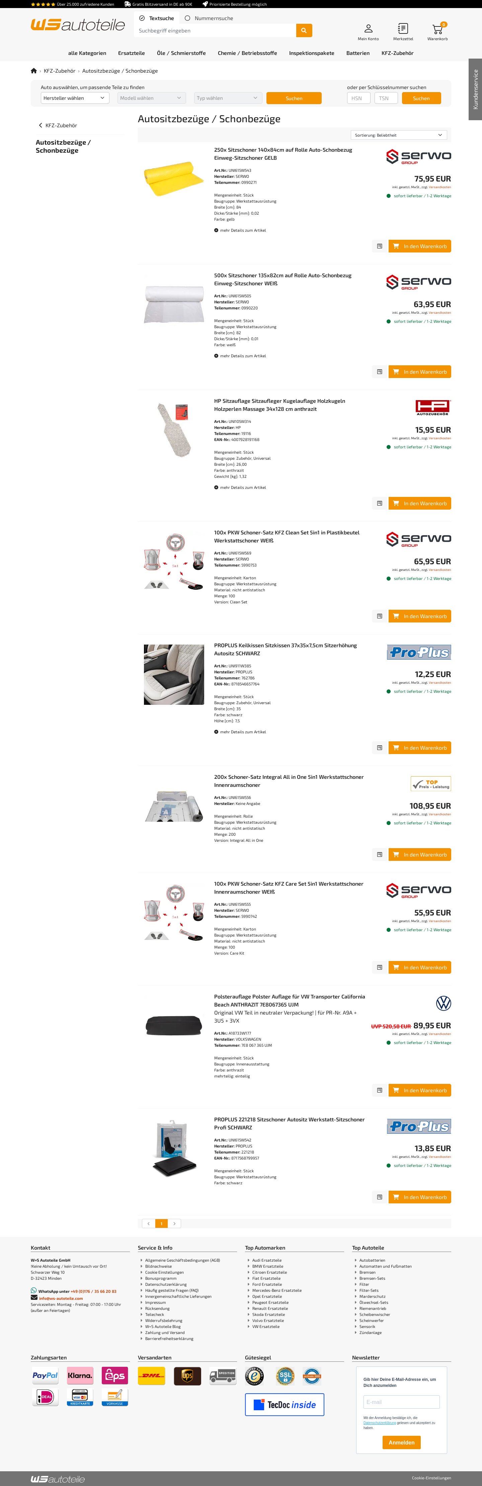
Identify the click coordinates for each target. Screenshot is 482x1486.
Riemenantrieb (372, 1308)
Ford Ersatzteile (267, 1284)
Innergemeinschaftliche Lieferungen (178, 1296)
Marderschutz (372, 1296)
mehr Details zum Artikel (240, 230)
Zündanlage (370, 1332)
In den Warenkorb (420, 246)
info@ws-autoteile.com (61, 1298)
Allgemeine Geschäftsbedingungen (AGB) (182, 1260)
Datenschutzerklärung (166, 1284)
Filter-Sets (369, 1290)
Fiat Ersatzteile (266, 1278)
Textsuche (161, 18)
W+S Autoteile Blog (163, 1326)
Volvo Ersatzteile (268, 1320)
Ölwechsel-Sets (373, 1302)
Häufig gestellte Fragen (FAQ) (171, 1290)
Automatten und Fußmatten (385, 1266)
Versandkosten (440, 187)
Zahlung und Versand (165, 1332)
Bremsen (367, 1272)
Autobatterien (372, 1260)
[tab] (156, 18)
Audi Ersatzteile (267, 1260)
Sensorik (367, 1326)
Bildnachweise (158, 1266)
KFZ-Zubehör (59, 70)
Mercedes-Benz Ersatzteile (277, 1290)
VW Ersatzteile (265, 1326)
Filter (364, 1284)
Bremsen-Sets (372, 1278)
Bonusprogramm (161, 1278)
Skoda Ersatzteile (268, 1314)
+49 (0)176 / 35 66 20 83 (93, 1291)
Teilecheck (154, 1314)
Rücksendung (157, 1308)
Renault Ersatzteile (270, 1308)
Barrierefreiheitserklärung (169, 1338)
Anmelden (401, 1442)
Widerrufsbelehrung (163, 1320)
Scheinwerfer (371, 1320)
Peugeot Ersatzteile (270, 1302)
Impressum (155, 1302)
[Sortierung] (399, 135)
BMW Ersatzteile (267, 1266)
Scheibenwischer (374, 1314)
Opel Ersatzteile (267, 1296)
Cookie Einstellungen (164, 1272)
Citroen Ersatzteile (269, 1272)
